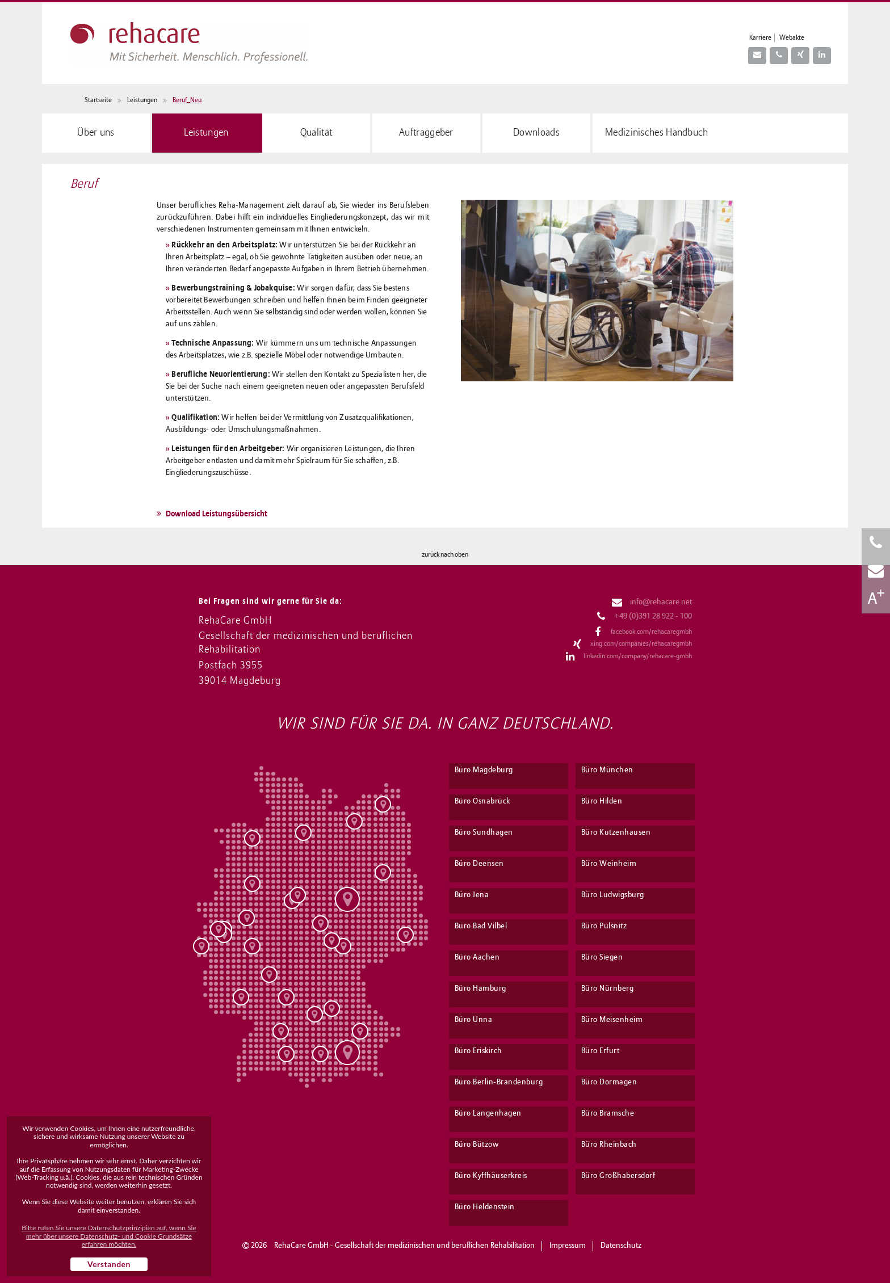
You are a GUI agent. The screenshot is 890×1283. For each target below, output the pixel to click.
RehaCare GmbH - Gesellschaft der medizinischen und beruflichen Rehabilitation (404, 1246)
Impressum (567, 1246)
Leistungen (142, 100)
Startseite (98, 100)
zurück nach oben (445, 555)
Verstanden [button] (109, 1264)
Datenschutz (621, 1246)
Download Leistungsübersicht (212, 513)
